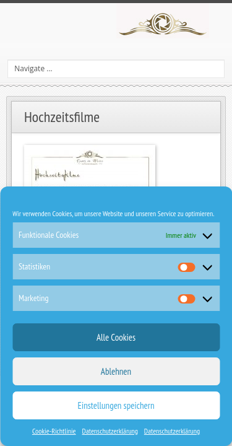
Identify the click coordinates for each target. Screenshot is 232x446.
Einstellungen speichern (116, 405)
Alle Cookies (116, 337)
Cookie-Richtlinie (54, 430)
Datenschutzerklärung (110, 430)
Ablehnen (116, 371)
